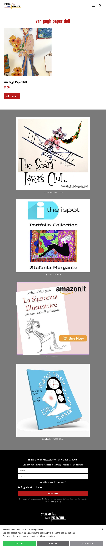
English (24, 487)
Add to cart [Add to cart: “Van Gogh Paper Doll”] (12, 96)
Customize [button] (87, 543)
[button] (93, 5)
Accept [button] (19, 543)
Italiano (37, 487)
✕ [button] (102, 529)
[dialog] (53, 539)
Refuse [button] (53, 543)
